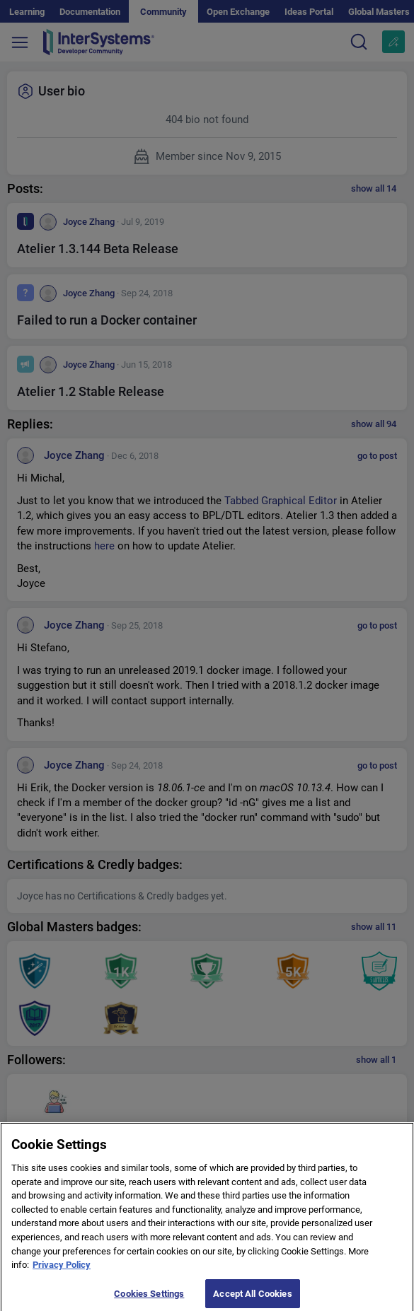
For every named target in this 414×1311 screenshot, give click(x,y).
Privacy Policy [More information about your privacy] (62, 1269)
